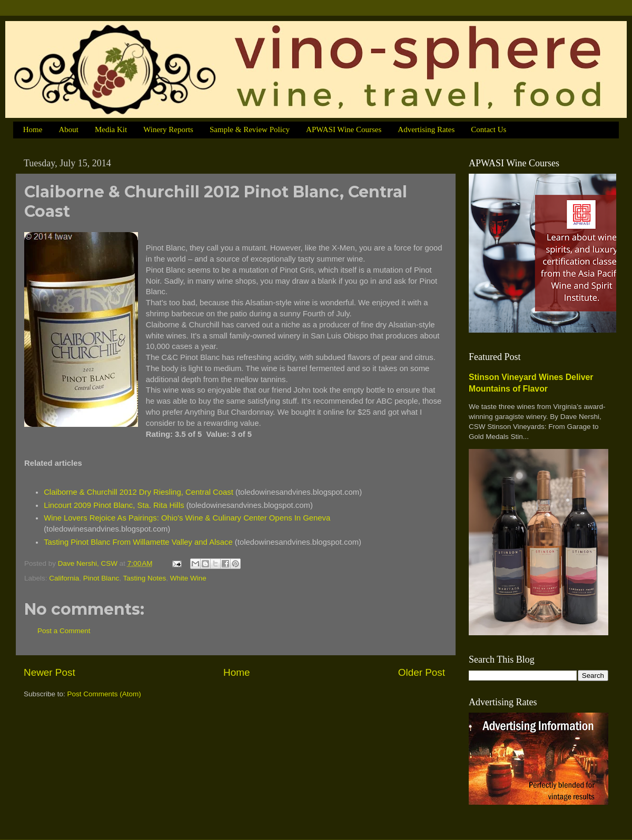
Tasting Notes (144, 578)
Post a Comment (64, 631)
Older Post (421, 672)
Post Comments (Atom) (104, 694)
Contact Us (488, 129)
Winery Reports (168, 129)
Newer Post (49, 672)
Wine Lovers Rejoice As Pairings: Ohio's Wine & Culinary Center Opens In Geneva (187, 518)
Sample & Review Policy (250, 129)
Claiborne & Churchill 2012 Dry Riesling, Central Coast (138, 492)
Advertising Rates (426, 129)
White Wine (188, 578)
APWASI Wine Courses (343, 129)
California (64, 578)
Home (33, 129)
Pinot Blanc (101, 578)
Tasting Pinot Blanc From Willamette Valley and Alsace (138, 542)
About (68, 129)
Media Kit (111, 129)
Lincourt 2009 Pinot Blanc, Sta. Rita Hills (114, 505)
